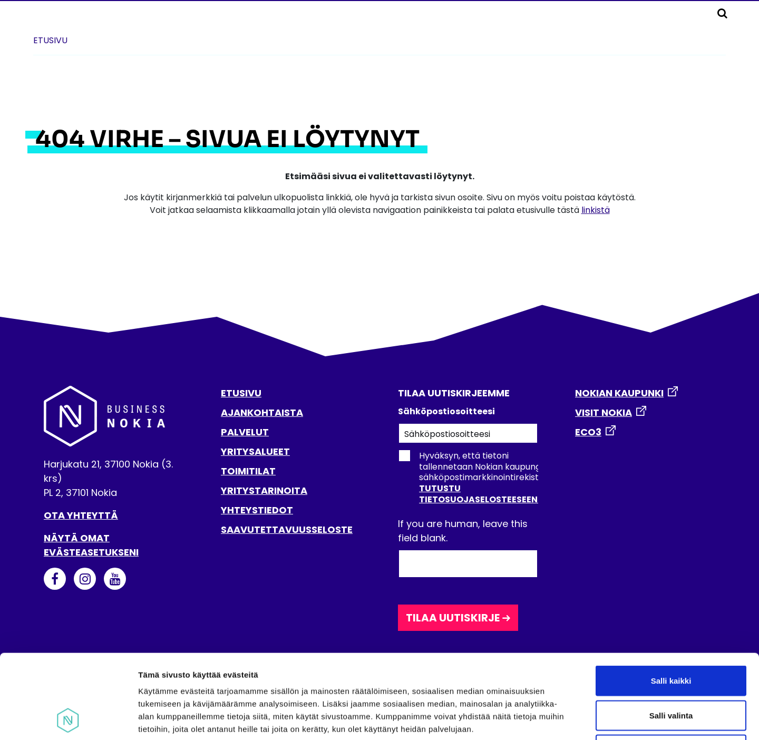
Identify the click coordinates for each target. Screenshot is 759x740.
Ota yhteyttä (81, 515)
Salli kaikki (671, 601)
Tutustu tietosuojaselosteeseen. (479, 493)
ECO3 (588, 432)
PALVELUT (245, 432)
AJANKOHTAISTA (262, 412)
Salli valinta (671, 636)
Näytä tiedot (564, 719)
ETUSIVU (241, 393)
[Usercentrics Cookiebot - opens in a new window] (68, 719)
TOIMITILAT (248, 471)
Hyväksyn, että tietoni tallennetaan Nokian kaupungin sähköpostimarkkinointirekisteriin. (478, 477)
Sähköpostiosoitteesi (446, 411)
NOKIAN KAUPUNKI (619, 393)
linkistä (595, 210)
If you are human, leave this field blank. (463, 530)
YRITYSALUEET (255, 451)
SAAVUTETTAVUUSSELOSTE (287, 529)
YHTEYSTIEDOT (257, 510)
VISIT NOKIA (603, 412)
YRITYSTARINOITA (264, 490)
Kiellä (671, 670)
